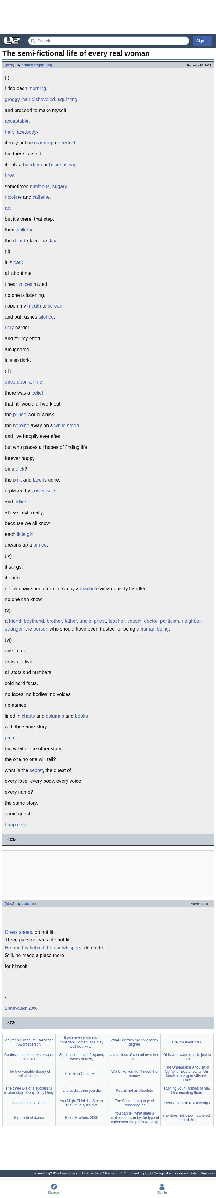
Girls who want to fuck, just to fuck (187, 1057)
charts (28, 716)
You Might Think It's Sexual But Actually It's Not (82, 1103)
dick (20, 469)
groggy (12, 99)
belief (37, 392)
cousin (134, 621)
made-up (43, 142)
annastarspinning (37, 65)
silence (46, 316)
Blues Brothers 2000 (81, 1118)
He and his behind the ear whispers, (44, 947)
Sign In (202, 40)
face (20, 132)
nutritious (40, 186)
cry (10, 327)
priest (100, 621)
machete (89, 588)
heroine (21, 425)
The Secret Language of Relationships (134, 1103)
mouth (34, 305)
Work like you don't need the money (134, 1073)
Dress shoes (18, 932)
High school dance (29, 1118)
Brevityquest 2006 (21, 1008)
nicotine (13, 197)
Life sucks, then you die (82, 1090)
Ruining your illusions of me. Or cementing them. (187, 1090)
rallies (20, 501)
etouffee (29, 903)
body (31, 132)
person (40, 629)
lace (37, 479)
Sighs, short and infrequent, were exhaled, (81, 1057)
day (52, 240)
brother (54, 621)
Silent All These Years (29, 1103)
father (71, 621)
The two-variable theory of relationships (29, 1073)
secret (36, 770)
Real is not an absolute (134, 1090)
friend (15, 621)
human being (155, 629)
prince (20, 414)
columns (55, 716)
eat (10, 175)
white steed (66, 425)
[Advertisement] (108, 17)
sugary (59, 186)
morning (37, 88)
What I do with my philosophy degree (134, 1042)
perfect (67, 142)
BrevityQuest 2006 (187, 1042)
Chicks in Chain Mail (81, 1074)
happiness (16, 824)
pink (17, 479)
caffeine (41, 197)
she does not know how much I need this (187, 1117)
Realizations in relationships (187, 1103)
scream (56, 305)
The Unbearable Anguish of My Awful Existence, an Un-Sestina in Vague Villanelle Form (187, 1073)
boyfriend (34, 621)
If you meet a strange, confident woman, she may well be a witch (81, 1042)
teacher (116, 621)
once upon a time (23, 381)
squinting (67, 99)
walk (21, 229)
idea (9, 65)
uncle (85, 621)
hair (9, 132)
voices (25, 284)
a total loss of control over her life (134, 1057)
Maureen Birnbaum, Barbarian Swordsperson (28, 1042)
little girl (25, 534)
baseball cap (63, 164)
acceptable (16, 121)
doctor (150, 621)
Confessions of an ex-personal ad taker (29, 1057)
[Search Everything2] (108, 40)
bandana (32, 164)
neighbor (191, 621)
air (7, 208)
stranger (14, 629)
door (18, 240)
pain (9, 737)
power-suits (43, 490)
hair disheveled (38, 99)
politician (169, 621)
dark (18, 262)
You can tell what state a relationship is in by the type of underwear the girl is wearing (134, 1117)
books (81, 716)
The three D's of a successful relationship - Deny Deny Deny (29, 1090)
